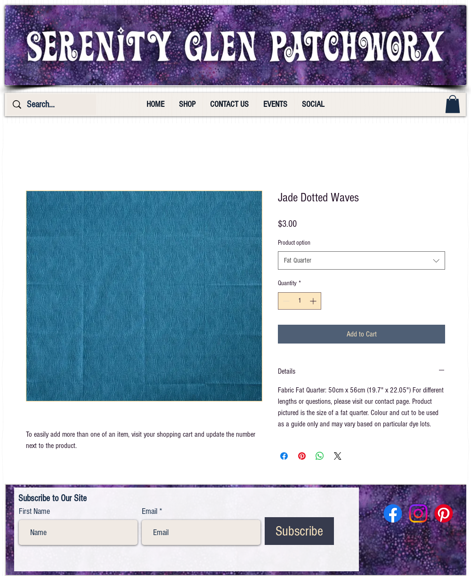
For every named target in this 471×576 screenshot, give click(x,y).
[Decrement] (285, 301)
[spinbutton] (299, 301)
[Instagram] (418, 513)
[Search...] (51, 104)
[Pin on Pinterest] (302, 456)
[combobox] (361, 260)
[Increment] (314, 301)
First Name (34, 511)
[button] (452, 104)
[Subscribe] (299, 531)
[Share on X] (337, 456)
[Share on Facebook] (284, 456)
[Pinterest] (443, 513)
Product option (294, 243)
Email (149, 511)
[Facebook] (393, 513)
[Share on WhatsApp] (319, 456)
